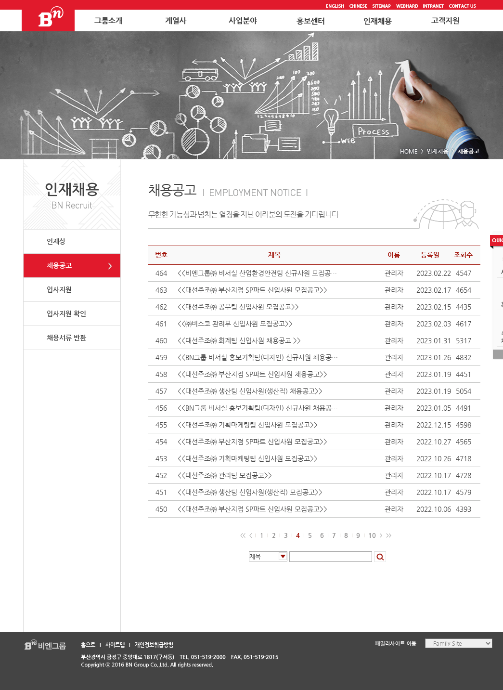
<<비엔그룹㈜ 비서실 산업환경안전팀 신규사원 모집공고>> (260, 273)
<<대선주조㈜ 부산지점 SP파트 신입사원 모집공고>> (252, 290)
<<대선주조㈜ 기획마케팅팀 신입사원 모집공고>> (250, 425)
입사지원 (59, 289)
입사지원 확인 (66, 313)
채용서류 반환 (66, 337)
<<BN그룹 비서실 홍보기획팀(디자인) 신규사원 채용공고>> (260, 357)
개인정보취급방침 (154, 645)
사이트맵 (115, 645)
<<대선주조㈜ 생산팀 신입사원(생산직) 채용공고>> (250, 391)
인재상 (56, 241)
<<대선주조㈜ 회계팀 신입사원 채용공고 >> (239, 340)
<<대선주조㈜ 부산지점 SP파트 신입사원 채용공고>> (252, 374)
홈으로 (88, 645)
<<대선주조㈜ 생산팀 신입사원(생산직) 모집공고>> (250, 492)
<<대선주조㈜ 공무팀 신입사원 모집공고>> (238, 307)
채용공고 (59, 265)
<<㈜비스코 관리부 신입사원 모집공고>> (235, 323)
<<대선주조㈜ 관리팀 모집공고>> (225, 475)
